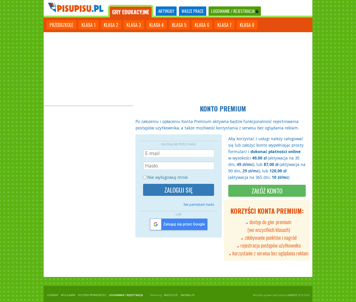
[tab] (130, 11)
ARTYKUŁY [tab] (166, 11)
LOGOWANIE (234, 11)
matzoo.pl (171, 295)
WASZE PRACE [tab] (192, 11)
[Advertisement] (178, 69)
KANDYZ (292, 295)
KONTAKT (52, 295)
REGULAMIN (68, 295)
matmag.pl (188, 295)
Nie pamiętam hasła (199, 204)
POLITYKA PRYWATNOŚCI (92, 295)
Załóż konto (267, 190)
